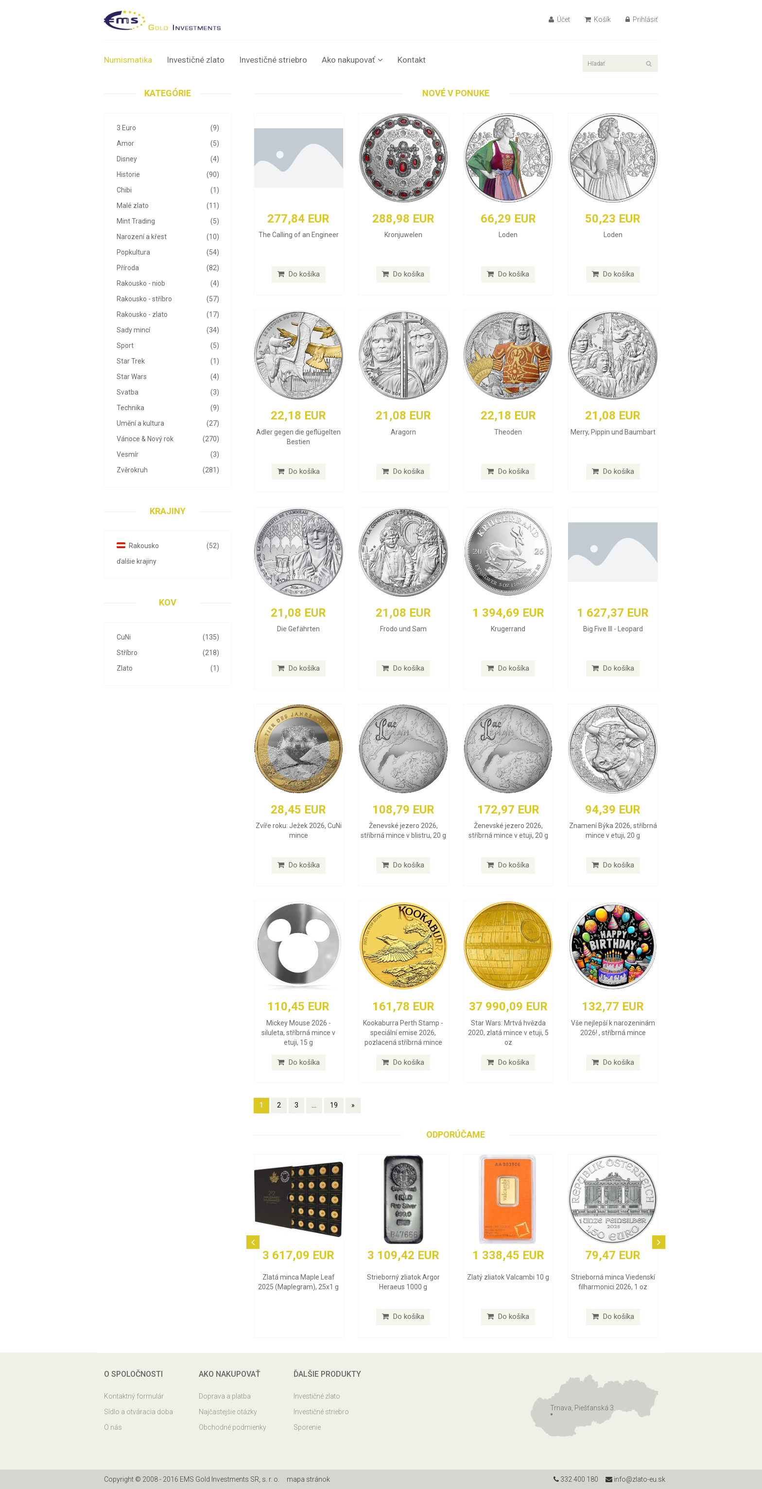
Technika (168, 408)
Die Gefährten (298, 629)
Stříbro (168, 653)
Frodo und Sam (403, 629)
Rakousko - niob (168, 283)
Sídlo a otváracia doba (138, 1412)
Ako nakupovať (352, 60)
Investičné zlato (196, 60)
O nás (113, 1427)
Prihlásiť (641, 19)
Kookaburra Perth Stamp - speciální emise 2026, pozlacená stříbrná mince (403, 1032)
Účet (559, 19)
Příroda (168, 268)
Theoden (508, 432)
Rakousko (168, 546)
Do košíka (298, 274)
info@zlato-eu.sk (635, 1479)
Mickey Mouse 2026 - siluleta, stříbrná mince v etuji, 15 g (298, 1032)
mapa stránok (308, 1479)
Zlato (168, 668)
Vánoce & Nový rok (168, 439)
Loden (508, 235)
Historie (168, 174)
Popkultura (168, 252)
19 (334, 1105)
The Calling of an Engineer (299, 235)
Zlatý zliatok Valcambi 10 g (508, 1277)
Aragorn (403, 432)
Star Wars (168, 376)
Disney (168, 159)
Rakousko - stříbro (168, 299)
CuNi (168, 637)
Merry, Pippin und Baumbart (613, 432)
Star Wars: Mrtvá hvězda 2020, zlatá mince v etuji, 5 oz (508, 1032)
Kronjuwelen (403, 235)
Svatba (168, 392)
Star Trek (168, 361)
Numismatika (128, 60)
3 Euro (168, 128)
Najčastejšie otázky (228, 1412)
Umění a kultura (168, 423)
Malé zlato (168, 205)
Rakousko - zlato (168, 314)
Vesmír (168, 454)
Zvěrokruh (168, 470)
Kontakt (412, 60)
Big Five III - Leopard (613, 629)
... (314, 1105)
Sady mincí (168, 330)
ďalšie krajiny (136, 561)
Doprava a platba (225, 1396)
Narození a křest (168, 237)
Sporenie (307, 1427)
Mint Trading (168, 221)
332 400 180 (576, 1479)
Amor (168, 143)
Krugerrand (508, 629)
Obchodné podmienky (232, 1427)
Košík (598, 19)
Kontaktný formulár (134, 1396)
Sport (168, 345)
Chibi (168, 190)
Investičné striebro (273, 60)
